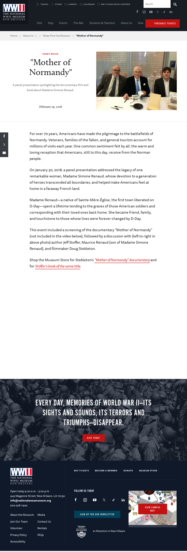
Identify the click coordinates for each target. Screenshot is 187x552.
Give (140, 24)
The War (78, 24)
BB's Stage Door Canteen (115, 4)
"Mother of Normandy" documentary (122, 261)
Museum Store (148, 471)
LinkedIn (136, 13)
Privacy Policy (18, 536)
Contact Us (44, 522)
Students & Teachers (102, 24)
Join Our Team (19, 522)
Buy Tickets (81, 471)
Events (63, 24)
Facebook (102, 13)
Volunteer (16, 529)
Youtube (115, 13)
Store (58, 4)
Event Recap (50, 55)
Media (41, 516)
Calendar (89, 4)
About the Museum (22, 516)
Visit (39, 24)
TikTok (129, 13)
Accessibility (17, 542)
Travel (45, 4)
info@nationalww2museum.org (30, 502)
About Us (126, 24)
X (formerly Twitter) (122, 13)
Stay (50, 24)
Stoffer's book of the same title (57, 267)
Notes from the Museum (56, 37)
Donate (128, 471)
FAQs (40, 536)
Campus (72, 4)
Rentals (42, 529)
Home (13, 37)
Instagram (109, 13)
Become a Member (106, 471)
